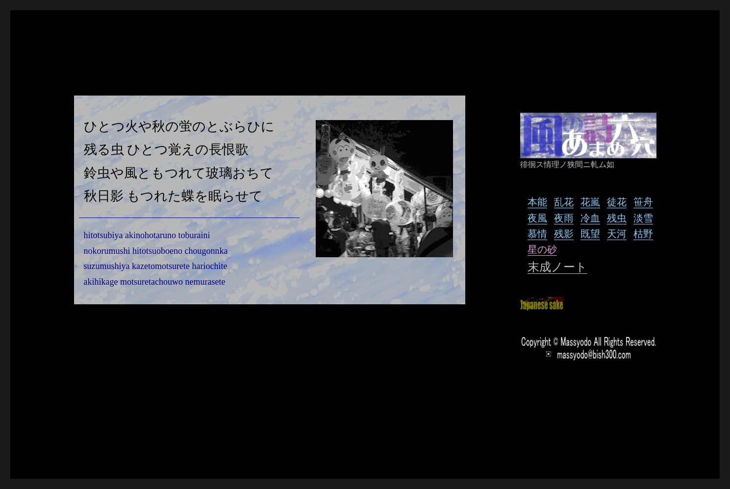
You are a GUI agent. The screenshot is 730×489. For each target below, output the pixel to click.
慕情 (537, 233)
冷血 (590, 218)
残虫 (617, 218)
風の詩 (80, 446)
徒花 (617, 202)
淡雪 (643, 218)
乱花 (564, 202)
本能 (537, 202)
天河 (617, 233)
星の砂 (542, 249)
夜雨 (564, 218)
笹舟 (643, 202)
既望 (590, 233)
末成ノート (557, 267)
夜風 (537, 218)
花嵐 (590, 202)
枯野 (643, 233)
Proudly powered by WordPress (147, 446)
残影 (564, 233)
